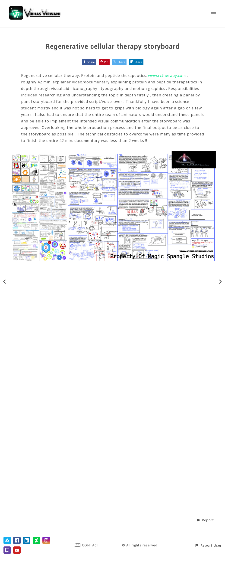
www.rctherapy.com (167, 75)
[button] (205, 520)
